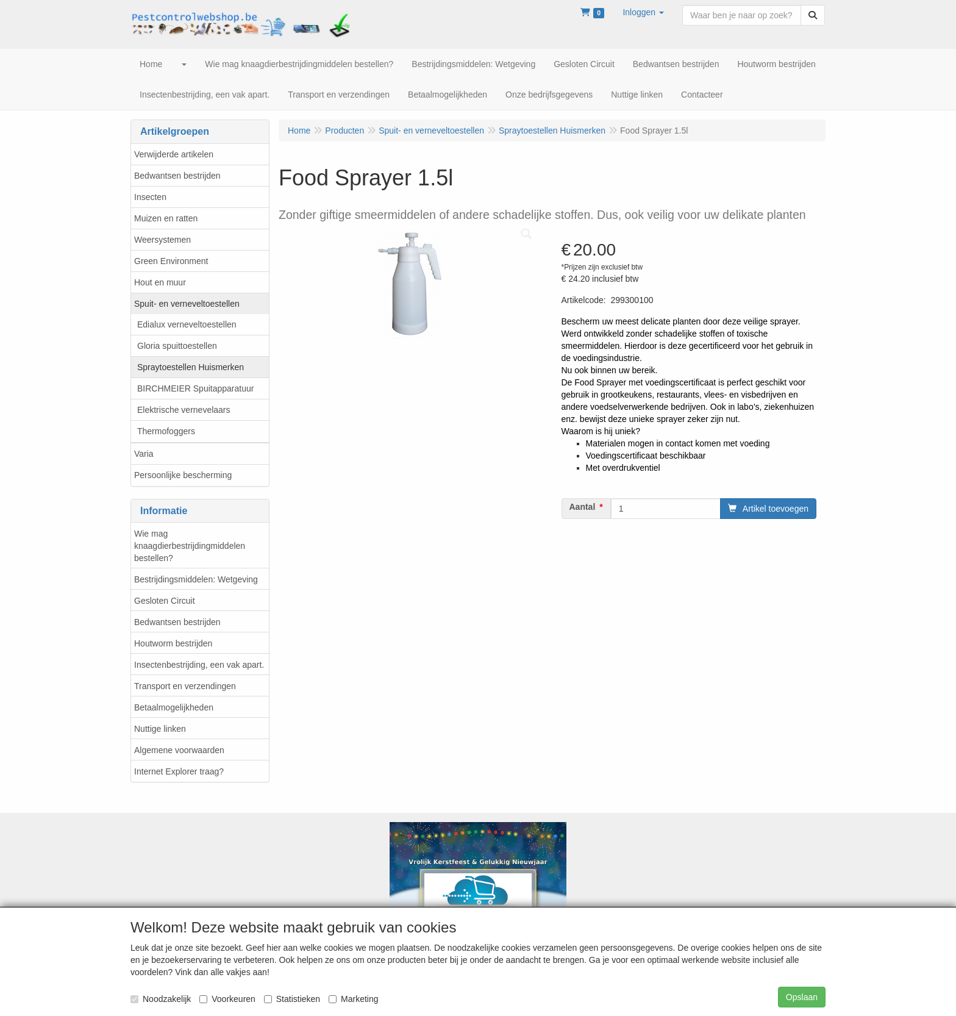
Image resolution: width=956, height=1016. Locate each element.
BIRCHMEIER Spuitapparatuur (195, 388)
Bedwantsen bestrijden (177, 176)
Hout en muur (160, 282)
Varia (144, 454)
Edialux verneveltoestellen (187, 324)
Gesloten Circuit (164, 601)
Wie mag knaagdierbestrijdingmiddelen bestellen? (189, 546)
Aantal (582, 507)
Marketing (353, 999)
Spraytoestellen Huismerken (190, 367)
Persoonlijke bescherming (183, 475)
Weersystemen (162, 240)
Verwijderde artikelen (173, 154)
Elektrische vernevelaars (183, 410)
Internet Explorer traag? (179, 771)
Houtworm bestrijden (173, 643)
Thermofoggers (166, 431)
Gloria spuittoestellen (177, 346)
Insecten (150, 197)
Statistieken (292, 999)
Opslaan (802, 997)
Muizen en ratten (166, 218)
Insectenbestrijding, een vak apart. (199, 665)
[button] (643, 12)
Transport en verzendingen (185, 686)
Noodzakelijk (160, 999)
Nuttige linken (160, 729)
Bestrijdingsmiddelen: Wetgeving (196, 579)
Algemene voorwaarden (179, 750)
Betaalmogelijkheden (173, 707)
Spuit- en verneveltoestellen (187, 304)
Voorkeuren (227, 999)
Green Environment (171, 261)
